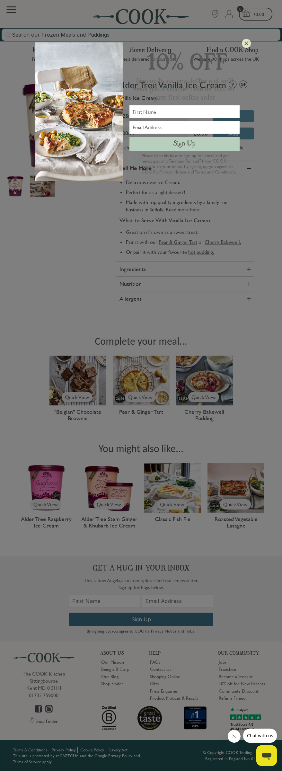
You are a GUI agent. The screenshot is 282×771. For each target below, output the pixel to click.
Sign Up (184, 144)
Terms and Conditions (215, 171)
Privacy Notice (172, 171)
